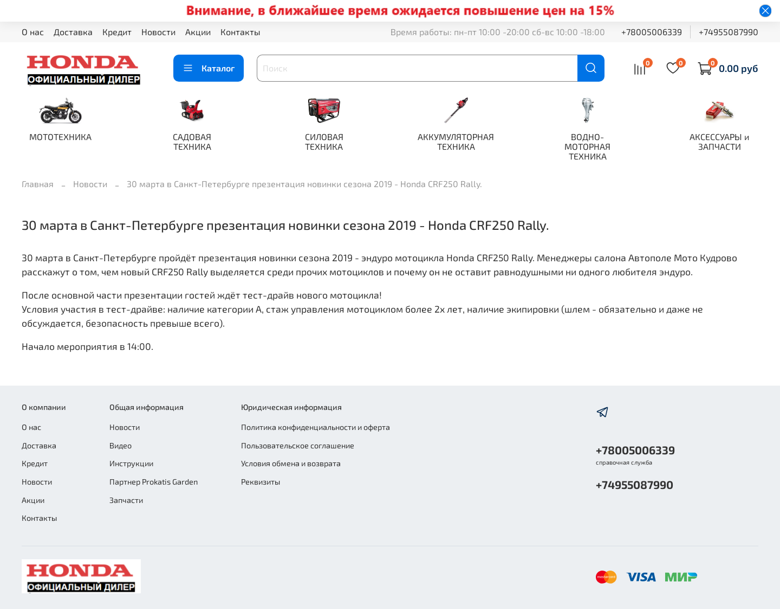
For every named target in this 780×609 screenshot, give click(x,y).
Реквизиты (260, 481)
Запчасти (126, 500)
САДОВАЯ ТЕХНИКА (192, 141)
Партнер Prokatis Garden (153, 481)
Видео (120, 445)
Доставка (73, 32)
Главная (38, 183)
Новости (158, 32)
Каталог (209, 68)
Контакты (240, 32)
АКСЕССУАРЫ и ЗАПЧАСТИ (719, 141)
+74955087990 (728, 32)
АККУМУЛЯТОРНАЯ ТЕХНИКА (456, 141)
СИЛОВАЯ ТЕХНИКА (324, 141)
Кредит (117, 32)
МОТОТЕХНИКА (60, 136)
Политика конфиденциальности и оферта (315, 427)
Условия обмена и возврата (291, 463)
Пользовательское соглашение (297, 445)
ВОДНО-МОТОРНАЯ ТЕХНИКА (587, 146)
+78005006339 (651, 32)
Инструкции (131, 463)
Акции (198, 32)
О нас (33, 32)
